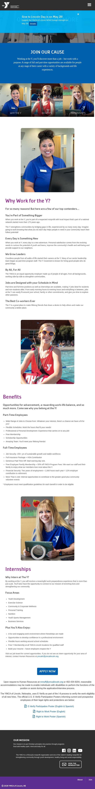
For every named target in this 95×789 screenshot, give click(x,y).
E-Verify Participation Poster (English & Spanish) (51, 706)
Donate (33, 24)
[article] (47, 21)
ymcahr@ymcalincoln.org (47, 656)
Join (90, 779)
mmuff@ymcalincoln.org (51, 682)
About (80, 779)
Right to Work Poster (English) (50, 711)
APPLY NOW (47, 671)
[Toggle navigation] (89, 4)
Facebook (65, 751)
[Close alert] (78, 14)
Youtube (80, 751)
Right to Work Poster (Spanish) (51, 716)
